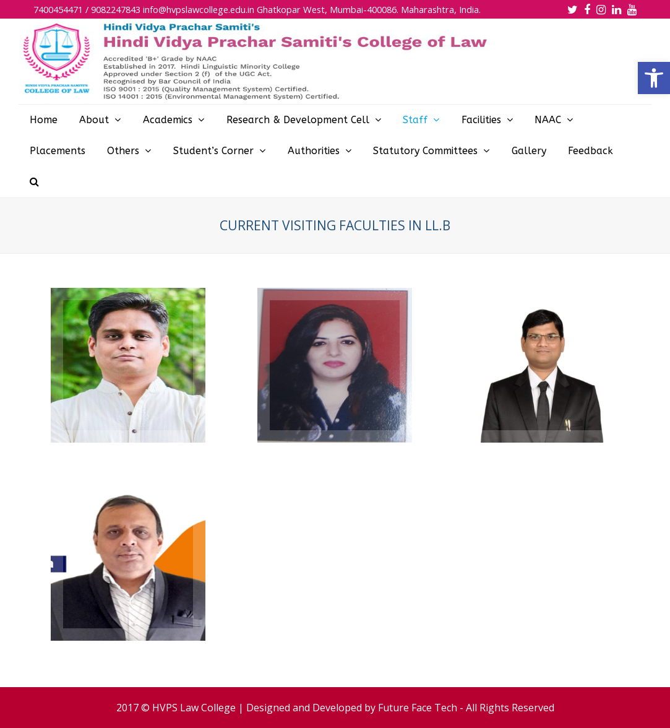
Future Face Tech (417, 707)
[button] (654, 78)
